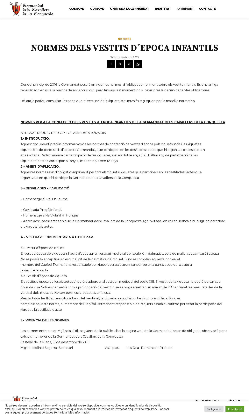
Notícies (124, 40)
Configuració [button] (214, 409)
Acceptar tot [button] (235, 409)
